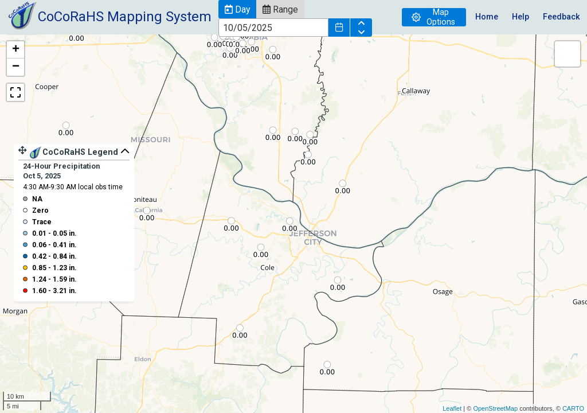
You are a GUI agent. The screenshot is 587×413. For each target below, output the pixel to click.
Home (486, 17)
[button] (237, 9)
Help (520, 17)
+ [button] (15, 50)
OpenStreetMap (495, 408)
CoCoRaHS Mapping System (125, 17)
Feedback (561, 17)
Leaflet (452, 408)
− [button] (15, 67)
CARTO (573, 408)
